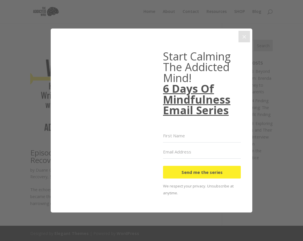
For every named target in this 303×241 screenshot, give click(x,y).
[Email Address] (202, 152)
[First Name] (202, 136)
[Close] (244, 36)
